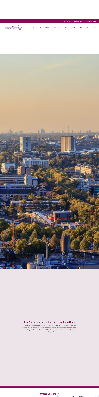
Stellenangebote (83, 8)
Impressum (84, 394)
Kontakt (94, 8)
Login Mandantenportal (91, 2)
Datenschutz (78, 394)
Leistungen (57, 8)
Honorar (73, 8)
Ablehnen (76, 390)
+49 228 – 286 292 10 (68, 2)
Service (65, 8)
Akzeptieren (65, 390)
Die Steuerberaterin (45, 8)
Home (34, 8)
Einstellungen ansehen (90, 390)
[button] (96, 377)
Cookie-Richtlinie (72, 394)
